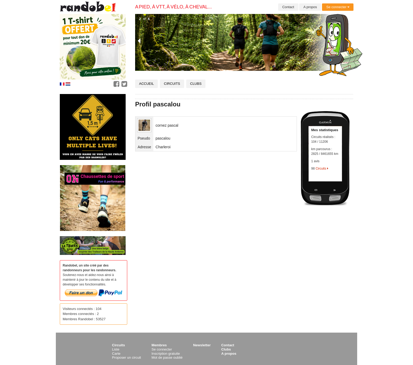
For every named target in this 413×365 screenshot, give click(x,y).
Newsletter (202, 345)
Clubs (195, 84)
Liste (115, 349)
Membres (159, 345)
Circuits (172, 84)
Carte (116, 354)
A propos (310, 7)
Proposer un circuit (126, 357)
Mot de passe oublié (167, 357)
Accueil (146, 84)
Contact (288, 7)
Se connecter (337, 7)
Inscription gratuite (165, 354)
